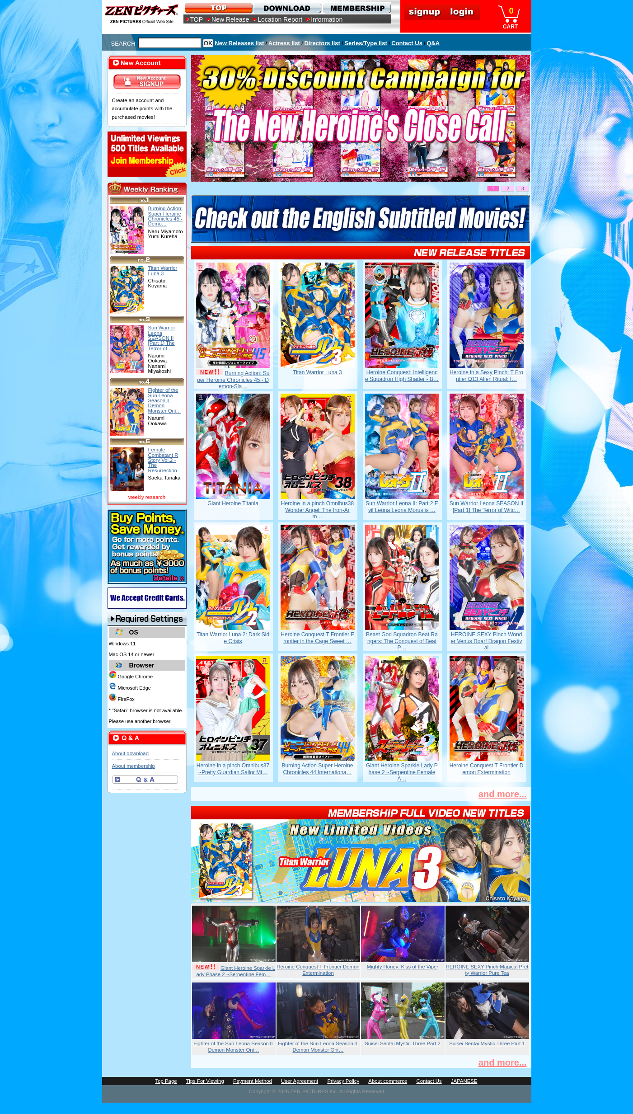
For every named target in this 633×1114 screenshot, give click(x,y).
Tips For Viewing (205, 1081)
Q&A (433, 43)
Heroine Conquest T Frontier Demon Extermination (487, 768)
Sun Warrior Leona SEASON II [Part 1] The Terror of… (161, 338)
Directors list (322, 43)
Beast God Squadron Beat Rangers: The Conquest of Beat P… (402, 641)
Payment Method (252, 1081)
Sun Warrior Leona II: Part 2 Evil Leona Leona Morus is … (402, 506)
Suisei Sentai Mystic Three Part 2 (403, 1043)
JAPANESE (464, 1081)
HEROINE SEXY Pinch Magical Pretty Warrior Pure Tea (487, 970)
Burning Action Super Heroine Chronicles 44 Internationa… (317, 768)
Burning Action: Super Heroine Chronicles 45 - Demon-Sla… (233, 380)
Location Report (280, 19)
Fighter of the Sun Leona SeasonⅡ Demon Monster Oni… (233, 1047)
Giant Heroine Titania (232, 503)
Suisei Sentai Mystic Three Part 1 (487, 1043)
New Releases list (239, 43)
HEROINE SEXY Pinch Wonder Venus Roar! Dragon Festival (486, 641)
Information (326, 19)
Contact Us (406, 43)
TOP (196, 19)
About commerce (387, 1081)
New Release (230, 19)
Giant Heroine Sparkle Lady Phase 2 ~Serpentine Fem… (235, 971)
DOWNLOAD (287, 8)
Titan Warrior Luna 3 (317, 372)
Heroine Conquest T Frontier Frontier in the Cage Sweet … (317, 637)
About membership (133, 766)
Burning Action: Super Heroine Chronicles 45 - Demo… (165, 216)
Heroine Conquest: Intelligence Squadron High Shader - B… (402, 375)
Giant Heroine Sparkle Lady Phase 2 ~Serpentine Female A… (402, 772)
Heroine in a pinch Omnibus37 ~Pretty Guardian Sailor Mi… (233, 768)
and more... (502, 794)
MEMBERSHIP (356, 8)
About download (130, 753)
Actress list (284, 43)
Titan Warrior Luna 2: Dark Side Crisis (233, 637)
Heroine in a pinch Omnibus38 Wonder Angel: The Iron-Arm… (317, 510)
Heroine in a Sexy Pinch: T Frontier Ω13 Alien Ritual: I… (486, 375)
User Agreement (299, 1081)
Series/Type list (365, 43)
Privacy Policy (343, 1081)
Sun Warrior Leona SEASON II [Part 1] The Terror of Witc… (487, 506)
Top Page (166, 1081)
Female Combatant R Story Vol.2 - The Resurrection (163, 460)
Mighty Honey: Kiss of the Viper (402, 966)
